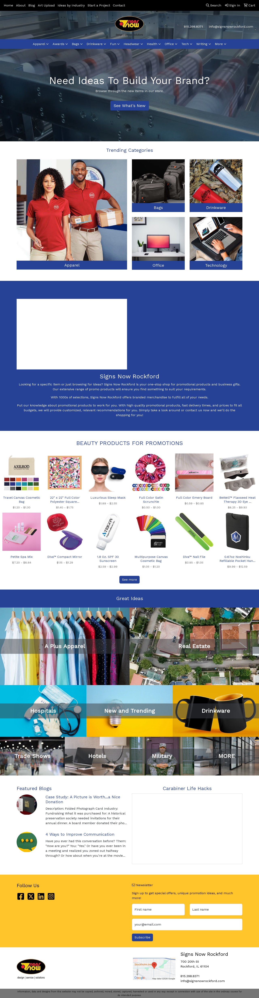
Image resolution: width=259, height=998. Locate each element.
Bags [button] (75, 44)
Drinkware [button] (95, 44)
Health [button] (152, 44)
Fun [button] (113, 44)
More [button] (219, 44)
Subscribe (142, 937)
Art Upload (46, 5)
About (20, 5)
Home (8, 5)
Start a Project (99, 5)
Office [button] (169, 44)
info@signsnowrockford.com (231, 26)
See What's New (129, 105)
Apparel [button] (39, 44)
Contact (119, 5)
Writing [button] (201, 44)
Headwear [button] (131, 44)
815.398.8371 (193, 26)
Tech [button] (185, 44)
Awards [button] (58, 44)
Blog (31, 5)
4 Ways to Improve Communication (80, 834)
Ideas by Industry (71, 5)
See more (129, 579)
